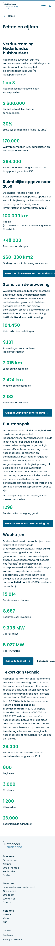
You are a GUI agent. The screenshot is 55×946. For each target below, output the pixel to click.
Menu (46, 5)
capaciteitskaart (16, 582)
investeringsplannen (15, 731)
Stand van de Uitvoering (28, 317)
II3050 (42, 208)
